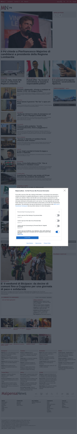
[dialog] (38, 217)
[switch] (58, 215)
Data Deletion (29, 243)
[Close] (65, 190)
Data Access (38, 243)
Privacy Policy (47, 243)
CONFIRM (27, 237)
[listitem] (38, 212)
